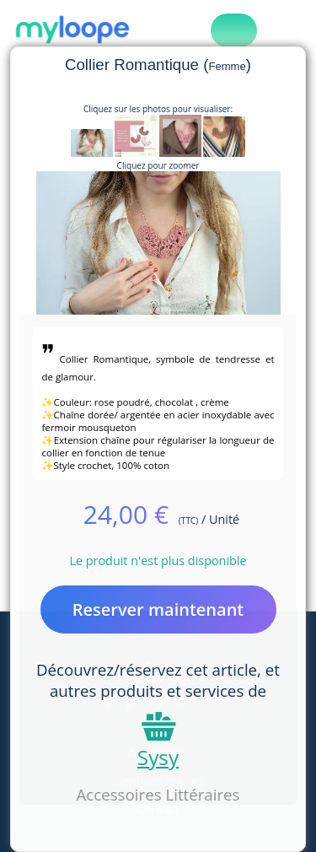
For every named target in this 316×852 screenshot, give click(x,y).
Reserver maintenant (158, 609)
